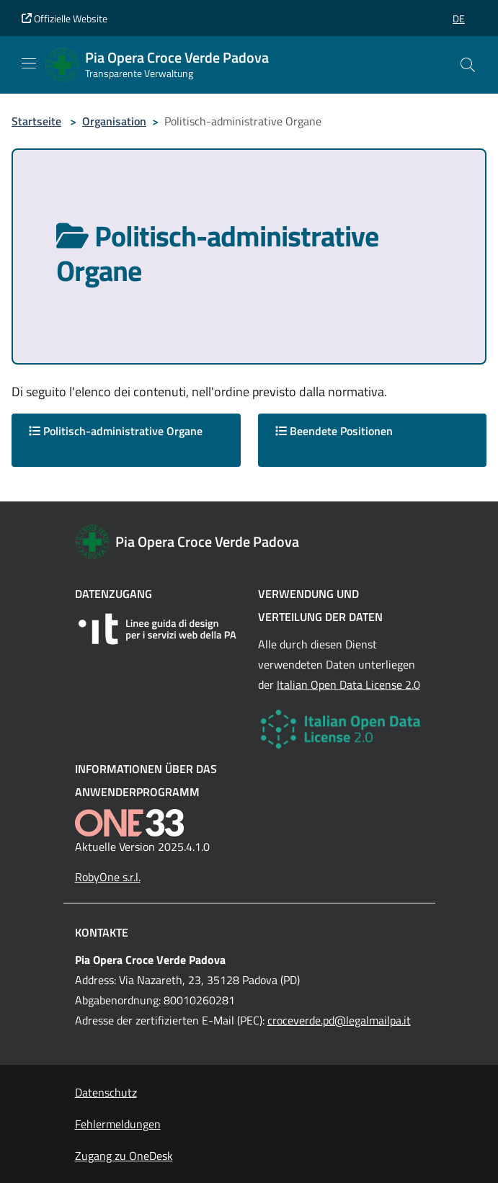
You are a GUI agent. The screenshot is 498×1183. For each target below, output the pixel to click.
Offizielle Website (64, 18)
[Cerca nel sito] (467, 64)
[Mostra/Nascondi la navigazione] (28, 63)
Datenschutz (106, 1092)
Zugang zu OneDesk (124, 1155)
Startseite (36, 121)
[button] (458, 18)
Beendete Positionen (334, 430)
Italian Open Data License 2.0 (348, 684)
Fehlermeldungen (118, 1124)
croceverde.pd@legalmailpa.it (339, 1020)
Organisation (114, 121)
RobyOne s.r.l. (108, 876)
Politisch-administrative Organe (116, 430)
